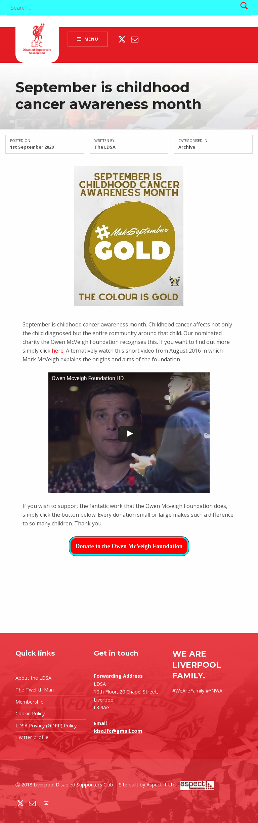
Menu (91, 39)
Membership (29, 702)
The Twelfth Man (34, 689)
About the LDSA (33, 678)
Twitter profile (31, 737)
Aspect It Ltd (180, 784)
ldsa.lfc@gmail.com (118, 731)
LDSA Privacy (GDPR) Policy (46, 725)
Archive (186, 147)
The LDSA (105, 147)
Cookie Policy (30, 713)
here (57, 350)
